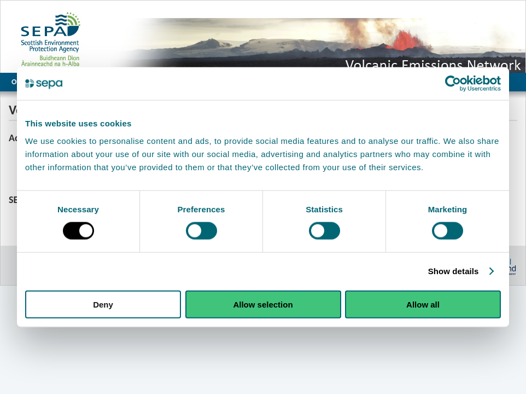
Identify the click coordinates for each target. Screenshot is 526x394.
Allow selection (263, 304)
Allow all (423, 304)
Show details (453, 271)
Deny (103, 304)
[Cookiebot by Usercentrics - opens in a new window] (453, 84)
